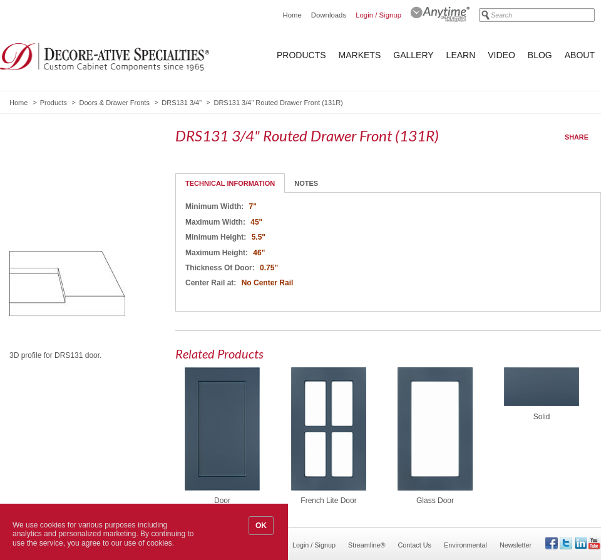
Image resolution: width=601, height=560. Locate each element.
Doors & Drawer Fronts (114, 102)
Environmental (465, 545)
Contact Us (414, 545)
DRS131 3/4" (182, 102)
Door (222, 500)
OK (261, 525)
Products (301, 55)
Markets (360, 55)
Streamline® (367, 545)
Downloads (328, 15)
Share (576, 137)
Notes (306, 183)
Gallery (413, 55)
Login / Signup (378, 15)
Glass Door (435, 500)
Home (291, 15)
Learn (461, 55)
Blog (540, 55)
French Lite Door (328, 500)
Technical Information (230, 183)
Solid (541, 416)
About (580, 55)
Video (501, 55)
